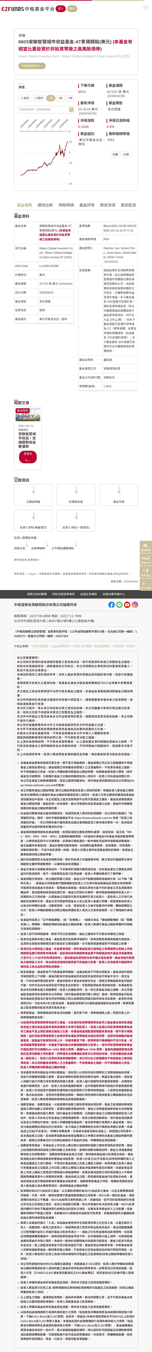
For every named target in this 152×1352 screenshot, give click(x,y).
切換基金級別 (32, 65)
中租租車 (118, 646)
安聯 (21, 35)
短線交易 (19, 548)
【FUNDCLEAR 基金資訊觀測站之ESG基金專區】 (64, 1272)
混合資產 (114, 109)
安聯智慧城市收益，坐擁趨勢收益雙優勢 (27, 440)
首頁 (17, 21)
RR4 (111, 140)
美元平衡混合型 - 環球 (53, 319)
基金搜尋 (26, 21)
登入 (60, 8)
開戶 (72, 8)
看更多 (28, 457)
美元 (42, 274)
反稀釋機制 (38, 548)
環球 (42, 310)
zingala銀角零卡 (61, 646)
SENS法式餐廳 (82, 646)
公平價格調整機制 (63, 548)
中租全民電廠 (39, 646)
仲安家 (130, 646)
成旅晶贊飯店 (102, 646)
